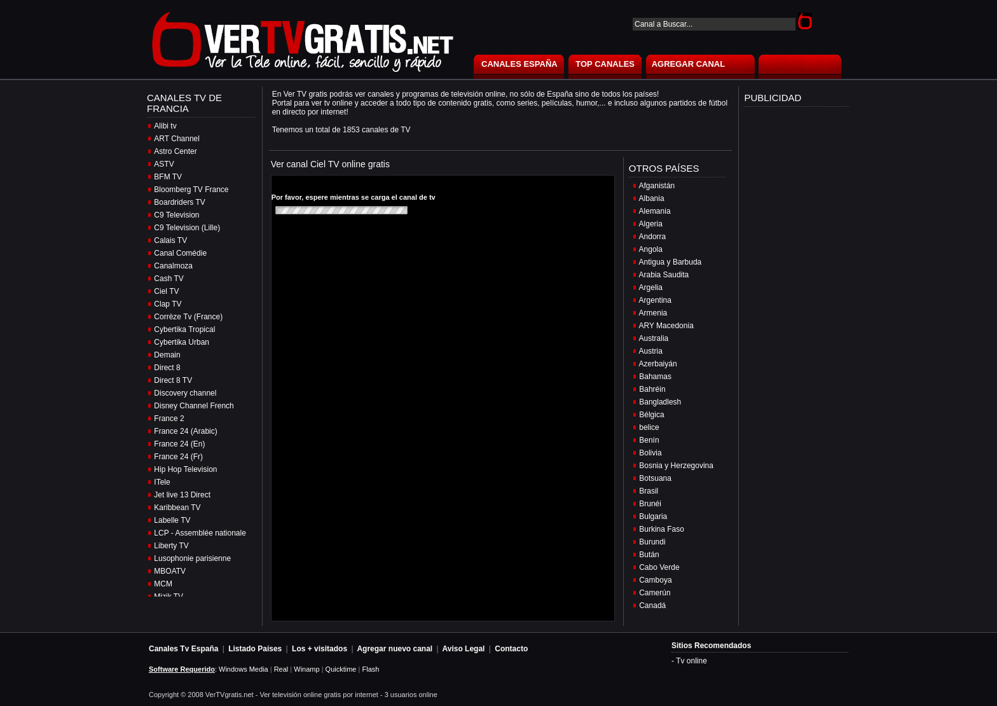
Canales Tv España (183, 648)
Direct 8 (167, 367)
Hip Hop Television (185, 469)
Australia (654, 338)
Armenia (653, 312)
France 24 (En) (179, 444)
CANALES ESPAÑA (519, 64)
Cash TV (168, 278)
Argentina (655, 300)
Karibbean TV (177, 507)
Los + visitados (319, 648)
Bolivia (650, 452)
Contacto (511, 648)
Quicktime (341, 669)
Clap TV (167, 304)
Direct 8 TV (173, 380)
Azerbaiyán (658, 363)
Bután (649, 554)
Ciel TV (166, 291)
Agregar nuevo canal (394, 648)
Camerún (654, 592)
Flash (370, 669)
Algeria (651, 223)
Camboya (655, 580)
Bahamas (655, 376)
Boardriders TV (179, 202)
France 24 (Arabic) (185, 431)
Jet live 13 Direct (182, 494)
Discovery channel (185, 393)
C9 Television (176, 215)
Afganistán (657, 185)
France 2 (169, 418)
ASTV (164, 164)
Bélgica (651, 414)
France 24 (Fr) (178, 456)
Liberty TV (171, 545)
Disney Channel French (193, 405)
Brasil (648, 491)
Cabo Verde (659, 567)
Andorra (652, 236)
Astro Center (175, 151)
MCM (163, 583)
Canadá (652, 605)
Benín (649, 440)
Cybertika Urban (181, 342)
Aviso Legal (464, 648)
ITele (162, 482)
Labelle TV (172, 520)
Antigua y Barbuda (670, 262)
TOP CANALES (605, 64)
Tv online (691, 660)
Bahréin (652, 389)
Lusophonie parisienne (192, 558)
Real (281, 669)
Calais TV (170, 240)
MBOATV (170, 571)
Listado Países (255, 648)
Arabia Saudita (664, 274)
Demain (167, 354)
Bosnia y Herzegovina (676, 465)
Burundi (652, 541)
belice (649, 427)
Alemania (655, 211)
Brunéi (650, 503)
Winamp (306, 669)
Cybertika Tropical (184, 329)
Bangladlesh (660, 402)
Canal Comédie (180, 253)
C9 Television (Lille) (187, 227)
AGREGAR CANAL (688, 64)
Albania (651, 198)
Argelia (651, 287)
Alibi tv (165, 125)
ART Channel (177, 138)
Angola (651, 249)
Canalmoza (173, 265)
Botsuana (655, 478)
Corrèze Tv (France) (188, 316)
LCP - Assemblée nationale (200, 533)
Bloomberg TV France (191, 189)
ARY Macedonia (666, 325)
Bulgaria (653, 516)
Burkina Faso (661, 529)
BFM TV (168, 176)
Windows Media (243, 669)
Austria (651, 351)
